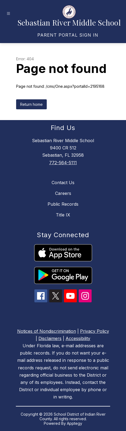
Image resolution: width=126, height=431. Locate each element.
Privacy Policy (94, 331)
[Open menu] (8, 13)
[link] (67, 35)
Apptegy (74, 423)
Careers (63, 193)
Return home (31, 104)
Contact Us (63, 182)
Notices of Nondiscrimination (46, 331)
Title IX (63, 215)
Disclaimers (50, 338)
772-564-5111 (63, 162)
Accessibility (78, 338)
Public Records (63, 204)
